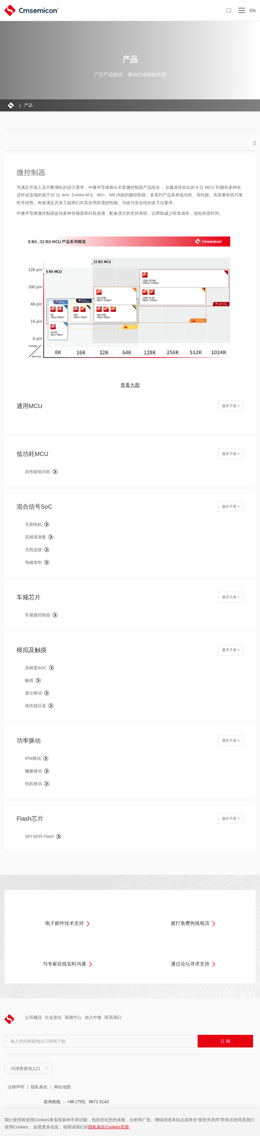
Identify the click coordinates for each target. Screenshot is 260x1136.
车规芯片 (29, 597)
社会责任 (53, 1017)
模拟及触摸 (32, 650)
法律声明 (16, 1087)
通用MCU (29, 406)
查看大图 (130, 385)
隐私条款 (39, 1087)
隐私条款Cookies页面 (108, 1127)
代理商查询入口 (29, 1068)
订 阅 (225, 1041)
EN (252, 10)
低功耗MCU (33, 454)
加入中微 (93, 1017)
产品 (28, 105)
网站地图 (62, 1087)
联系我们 (113, 1017)
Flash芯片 (30, 819)
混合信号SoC (34, 507)
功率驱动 (29, 741)
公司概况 (33, 1017)
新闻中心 (73, 1017)
